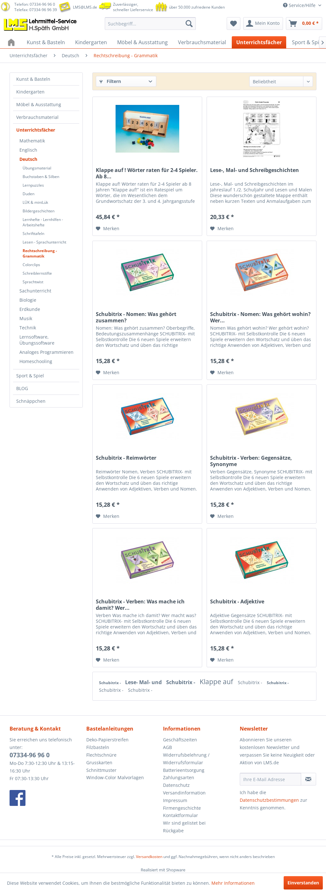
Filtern (110, 81)
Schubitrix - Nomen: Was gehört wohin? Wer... (260, 317)
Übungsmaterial (37, 168)
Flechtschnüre (101, 755)
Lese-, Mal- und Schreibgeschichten (254, 170)
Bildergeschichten (38, 211)
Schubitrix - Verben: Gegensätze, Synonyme (251, 461)
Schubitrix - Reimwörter (126, 458)
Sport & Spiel (30, 376)
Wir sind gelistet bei (184, 823)
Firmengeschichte (182, 808)
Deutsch (28, 159)
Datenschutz (176, 785)
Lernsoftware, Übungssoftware (36, 340)
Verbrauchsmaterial (37, 117)
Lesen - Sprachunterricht (44, 242)
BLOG (22, 388)
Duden (28, 193)
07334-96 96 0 (30, 755)
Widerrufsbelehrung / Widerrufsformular (186, 759)
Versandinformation (184, 793)
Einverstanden (303, 883)
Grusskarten (99, 762)
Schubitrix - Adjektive (237, 601)
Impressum (175, 800)
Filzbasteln (97, 747)
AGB (167, 747)
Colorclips (31, 264)
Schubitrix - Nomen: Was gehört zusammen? (136, 317)
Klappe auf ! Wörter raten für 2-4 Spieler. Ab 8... (147, 173)
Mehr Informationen (233, 883)
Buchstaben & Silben (41, 176)
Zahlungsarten (178, 777)
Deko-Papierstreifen (107, 740)
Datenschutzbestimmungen (269, 800)
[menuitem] (150, 23)
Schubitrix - (110, 682)
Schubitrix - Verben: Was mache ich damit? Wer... (140, 604)
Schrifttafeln (33, 233)
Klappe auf (217, 681)
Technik (27, 328)
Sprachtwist (33, 282)
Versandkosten (149, 856)
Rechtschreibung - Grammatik (40, 253)
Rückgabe (173, 831)
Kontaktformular (180, 815)
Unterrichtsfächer (35, 130)
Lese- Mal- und (144, 682)
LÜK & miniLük (35, 202)
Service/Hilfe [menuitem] (300, 5)
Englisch (28, 150)
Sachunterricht (35, 291)
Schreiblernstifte (37, 273)
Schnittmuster (101, 770)
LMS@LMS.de (85, 7)
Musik (25, 318)
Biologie (27, 300)
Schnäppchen (31, 401)
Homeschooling (35, 361)
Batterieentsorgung (183, 770)
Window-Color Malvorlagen (115, 777)
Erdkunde (29, 309)
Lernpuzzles (33, 185)
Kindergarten (30, 92)
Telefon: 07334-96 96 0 (34, 4)
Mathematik (32, 141)
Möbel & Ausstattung (38, 104)
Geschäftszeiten (180, 740)
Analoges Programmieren (46, 352)
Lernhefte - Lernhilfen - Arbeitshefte (43, 222)
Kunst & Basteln (33, 79)
